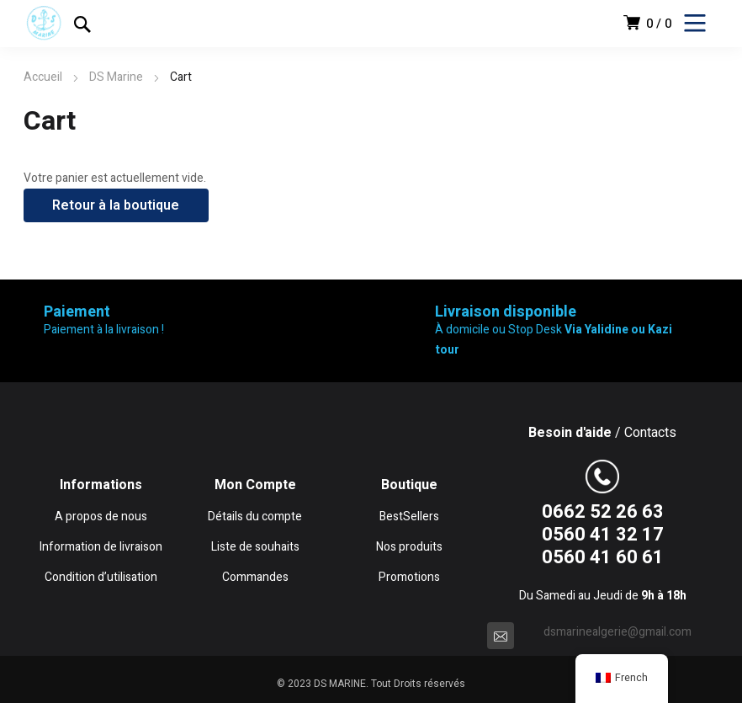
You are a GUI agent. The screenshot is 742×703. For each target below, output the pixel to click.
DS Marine (116, 77)
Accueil (43, 77)
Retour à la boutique (115, 205)
